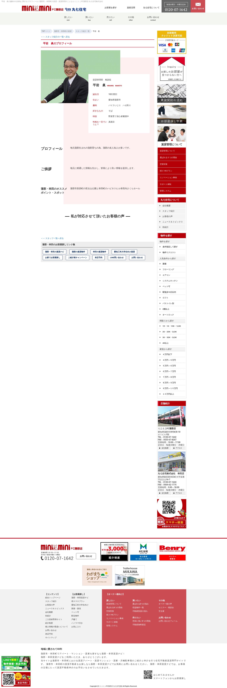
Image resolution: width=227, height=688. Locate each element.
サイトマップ (51, 637)
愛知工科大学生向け (79, 605)
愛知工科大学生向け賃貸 (124, 252)
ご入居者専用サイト (53, 619)
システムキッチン (170, 281)
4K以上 (166, 343)
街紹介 (165, 227)
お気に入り (76, 627)
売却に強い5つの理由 (141, 621)
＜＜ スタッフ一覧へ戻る (52, 238)
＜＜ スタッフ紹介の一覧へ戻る (55, 37)
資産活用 (131, 7)
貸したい (68, 20)
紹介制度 (49, 623)
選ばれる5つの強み (140, 604)
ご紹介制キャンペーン (77, 257)
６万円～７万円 (169, 371)
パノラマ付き (77, 623)
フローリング (168, 269)
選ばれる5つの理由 (114, 607)
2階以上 (166, 309)
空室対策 (163, 164)
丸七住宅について (151, 7)
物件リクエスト (169, 252)
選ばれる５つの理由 (168, 157)
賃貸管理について (167, 151)
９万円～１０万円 (170, 388)
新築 (164, 264)
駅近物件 (75, 616)
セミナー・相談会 (166, 607)
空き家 (161, 611)
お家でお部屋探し (52, 257)
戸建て (74, 619)
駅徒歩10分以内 (169, 292)
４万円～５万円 (169, 360)
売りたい (111, 20)
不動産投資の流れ (140, 611)
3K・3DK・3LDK (170, 337)
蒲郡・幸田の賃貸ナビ (54, 252)
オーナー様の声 (165, 604)
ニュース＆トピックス (172, 222)
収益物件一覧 (138, 607)
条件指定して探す (170, 247)
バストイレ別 (168, 303)
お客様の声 (167, 216)
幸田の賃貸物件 (99, 252)
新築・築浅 (76, 608)
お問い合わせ (153, 20)
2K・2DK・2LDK (170, 332)
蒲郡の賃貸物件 (78, 252)
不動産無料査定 (139, 625)
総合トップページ (52, 598)
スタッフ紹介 (168, 211)
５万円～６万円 (169, 366)
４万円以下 (167, 354)
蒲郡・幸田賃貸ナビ (79, 598)
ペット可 (166, 286)
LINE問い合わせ (117, 257)
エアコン (166, 275)
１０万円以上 (168, 394)
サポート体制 (165, 184)
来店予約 (98, 257)
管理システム (165, 191)
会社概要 (166, 205)
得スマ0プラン (166, 171)
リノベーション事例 (168, 177)
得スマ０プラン (78, 601)
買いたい (89, 20)
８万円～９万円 (169, 383)
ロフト (165, 298)
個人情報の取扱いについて (56, 627)
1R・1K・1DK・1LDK (172, 326)
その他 (131, 20)
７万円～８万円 (169, 377)
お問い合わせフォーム (168, 621)
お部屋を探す (111, 7)
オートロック (168, 315)
